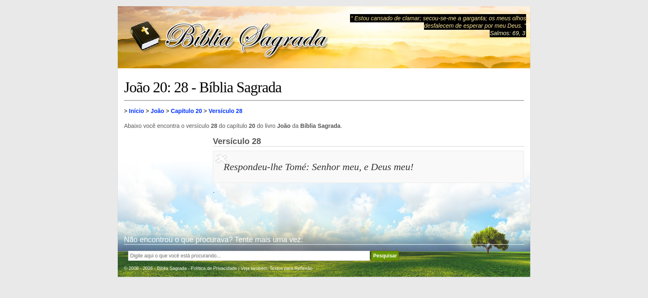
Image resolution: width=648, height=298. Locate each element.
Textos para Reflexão (291, 268)
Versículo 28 (226, 111)
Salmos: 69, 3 (507, 33)
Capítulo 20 (186, 111)
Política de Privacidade (214, 268)
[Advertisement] (165, 178)
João (157, 111)
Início (136, 111)
